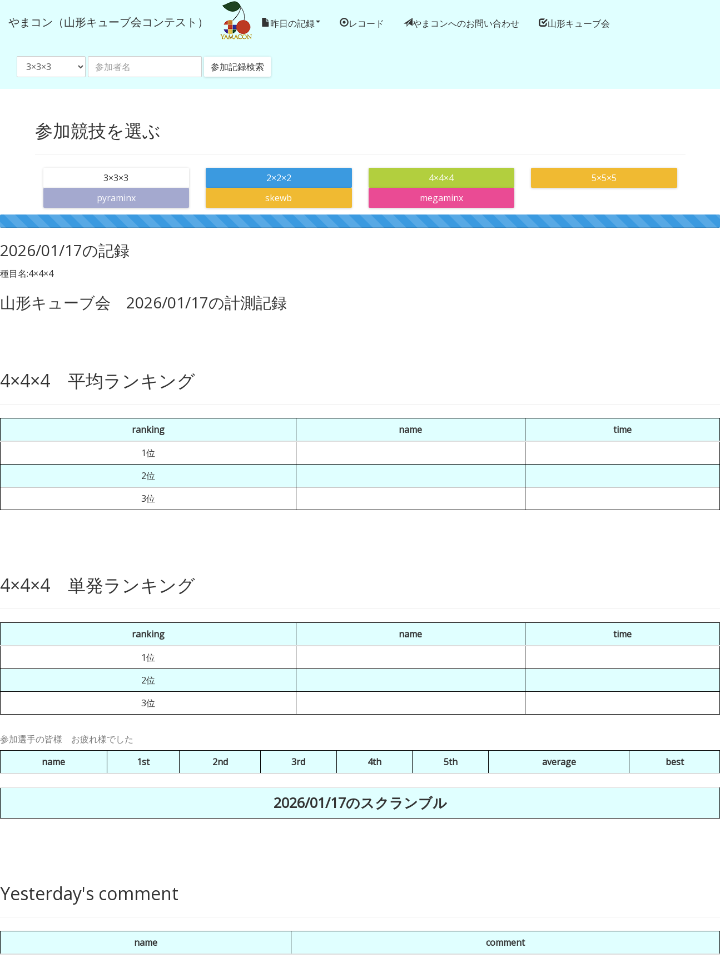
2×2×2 (278, 178)
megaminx (441, 198)
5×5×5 (604, 178)
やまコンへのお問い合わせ (466, 22)
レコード (366, 22)
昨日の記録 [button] (295, 22)
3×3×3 (115, 178)
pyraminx (116, 198)
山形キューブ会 (579, 22)
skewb (278, 198)
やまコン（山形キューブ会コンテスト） (108, 21)
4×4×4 (441, 178)
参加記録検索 (237, 67)
